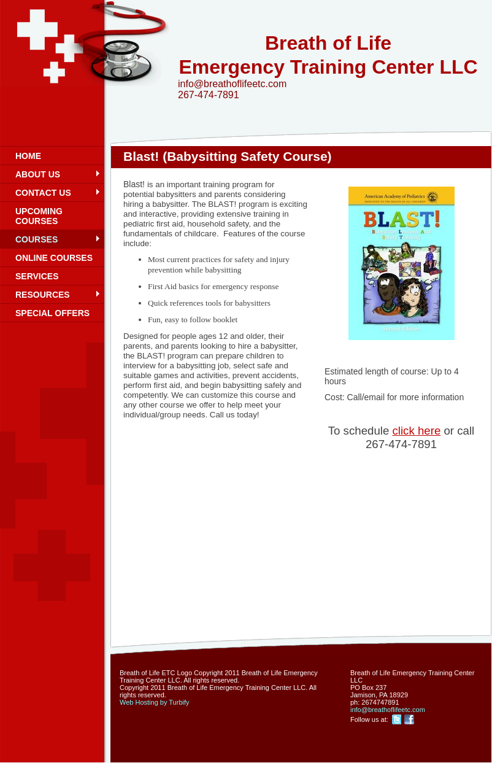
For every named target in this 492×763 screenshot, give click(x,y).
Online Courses (54, 258)
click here (416, 430)
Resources (42, 295)
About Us (37, 174)
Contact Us (43, 193)
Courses (36, 239)
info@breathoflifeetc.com (387, 709)
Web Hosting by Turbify (155, 702)
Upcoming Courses (39, 216)
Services (37, 276)
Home (28, 156)
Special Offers (52, 313)
